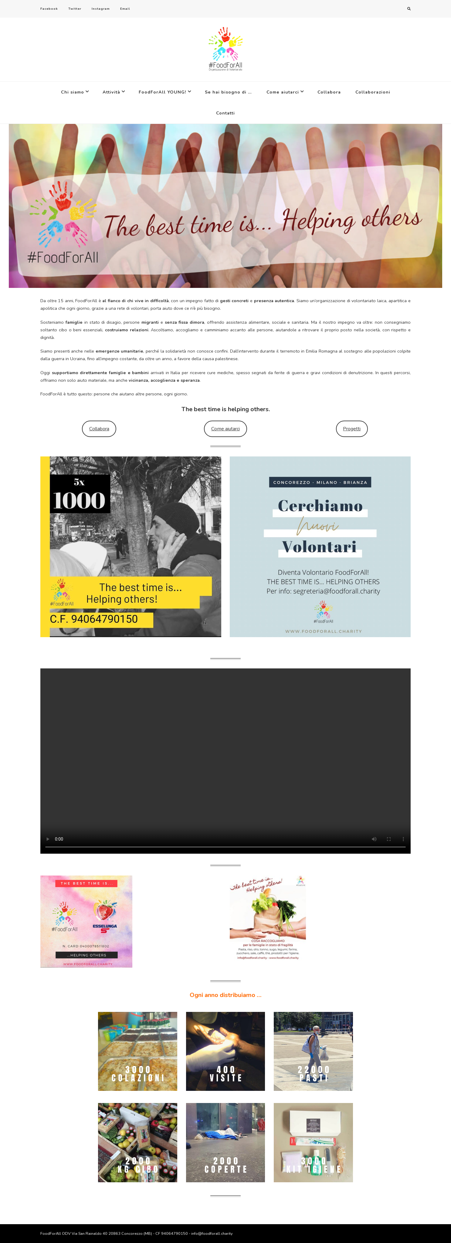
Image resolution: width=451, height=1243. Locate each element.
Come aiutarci (282, 92)
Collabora (329, 92)
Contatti (225, 113)
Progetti (352, 428)
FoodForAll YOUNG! (162, 92)
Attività (111, 92)
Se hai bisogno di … (228, 92)
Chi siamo (72, 92)
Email (125, 8)
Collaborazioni (372, 92)
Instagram (101, 8)
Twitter (74, 8)
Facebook (49, 8)
